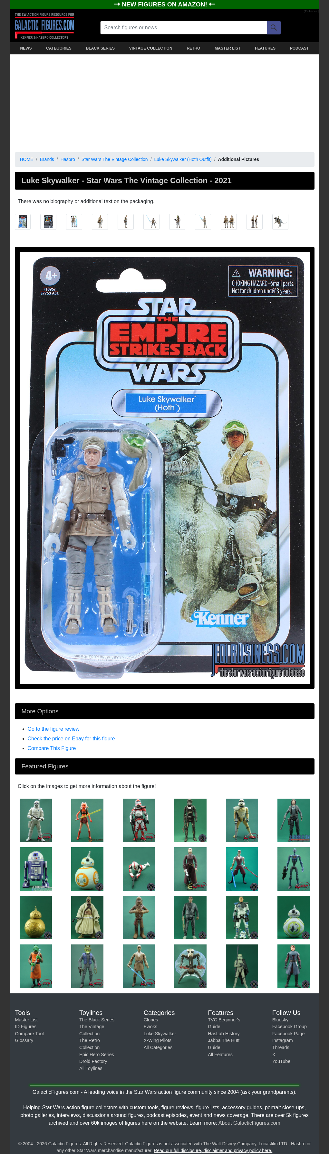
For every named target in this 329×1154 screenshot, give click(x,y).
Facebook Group (289, 1026)
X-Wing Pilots (157, 1040)
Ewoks (150, 1026)
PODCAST (299, 48)
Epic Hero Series (96, 1054)
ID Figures (25, 1026)
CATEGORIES (58, 48)
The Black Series (96, 1019)
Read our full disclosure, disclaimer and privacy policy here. (213, 1150)
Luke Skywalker (160, 1033)
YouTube (281, 1061)
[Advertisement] (164, 102)
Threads (280, 1047)
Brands (47, 159)
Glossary (24, 1040)
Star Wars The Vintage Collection (115, 159)
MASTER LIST (227, 48)
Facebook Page (288, 1033)
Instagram (282, 1040)
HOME (27, 159)
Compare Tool (29, 1033)
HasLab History (223, 1033)
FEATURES (265, 48)
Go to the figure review (54, 729)
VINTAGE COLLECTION (150, 48)
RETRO (193, 48)
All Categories (158, 1047)
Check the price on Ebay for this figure (71, 738)
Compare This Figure (52, 748)
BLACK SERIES (100, 48)
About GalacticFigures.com (249, 1123)
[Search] (274, 27)
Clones (151, 1019)
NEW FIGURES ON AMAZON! (165, 4)
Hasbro (68, 159)
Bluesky (280, 1019)
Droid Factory (93, 1061)
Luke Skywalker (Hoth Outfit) (183, 159)
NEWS (26, 48)
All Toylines (90, 1068)
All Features (220, 1054)
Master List (26, 1019)
